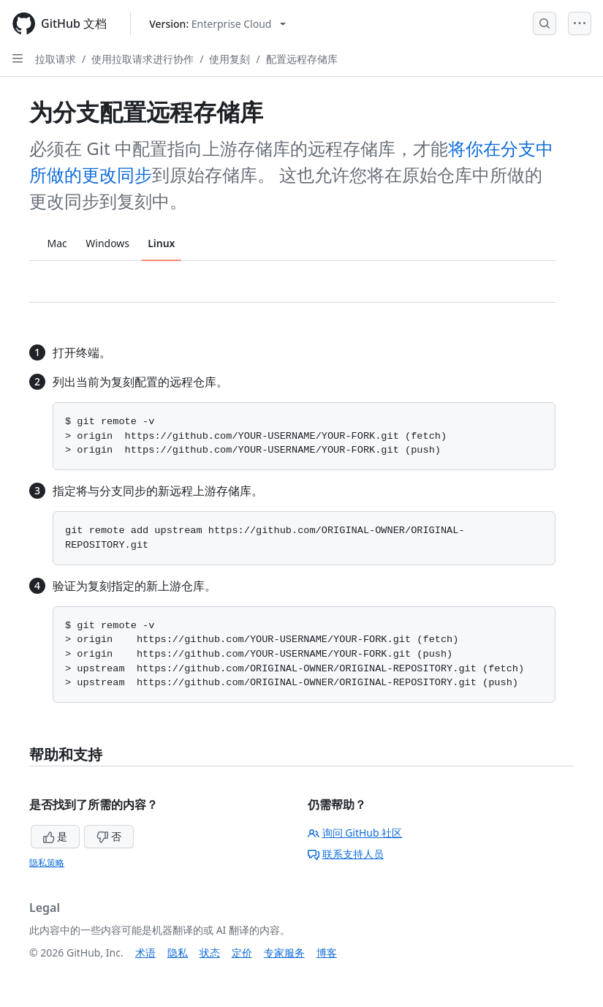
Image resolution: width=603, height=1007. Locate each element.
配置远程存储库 (302, 59)
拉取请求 (55, 59)
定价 (242, 952)
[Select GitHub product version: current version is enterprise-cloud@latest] (217, 23)
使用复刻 (229, 59)
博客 (326, 952)
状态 (210, 952)
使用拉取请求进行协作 (142, 59)
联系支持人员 (346, 854)
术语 (145, 952)
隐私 (177, 952)
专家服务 (284, 952)
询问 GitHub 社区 (355, 833)
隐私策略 (46, 862)
